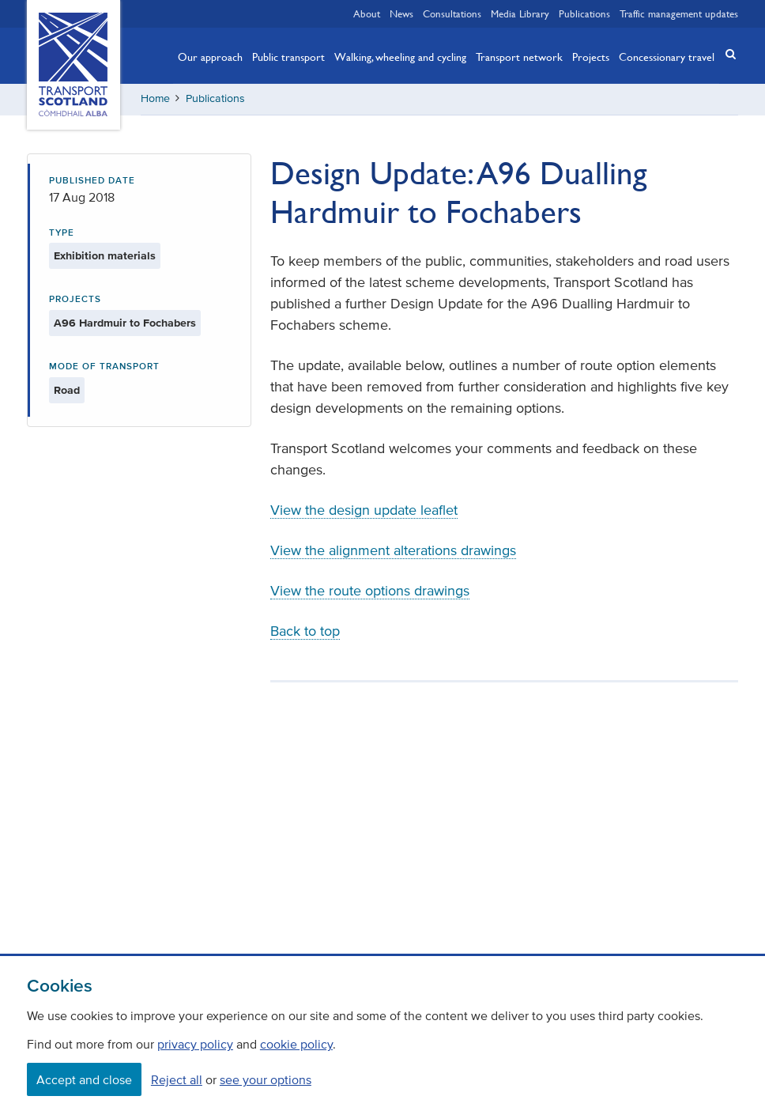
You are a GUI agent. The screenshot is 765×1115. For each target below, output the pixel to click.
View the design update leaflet (364, 510)
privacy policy (195, 1044)
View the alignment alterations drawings (393, 550)
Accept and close (84, 1079)
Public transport (288, 56)
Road (67, 390)
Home (155, 98)
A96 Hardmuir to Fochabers (125, 323)
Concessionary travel (666, 56)
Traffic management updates (679, 13)
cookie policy (296, 1044)
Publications (584, 13)
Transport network (519, 56)
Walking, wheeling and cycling (400, 56)
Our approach (210, 56)
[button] (725, 54)
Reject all (176, 1079)
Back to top (305, 631)
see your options (265, 1079)
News (401, 13)
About (366, 13)
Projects (590, 56)
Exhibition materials (105, 256)
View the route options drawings (369, 591)
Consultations (452, 13)
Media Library (520, 13)
